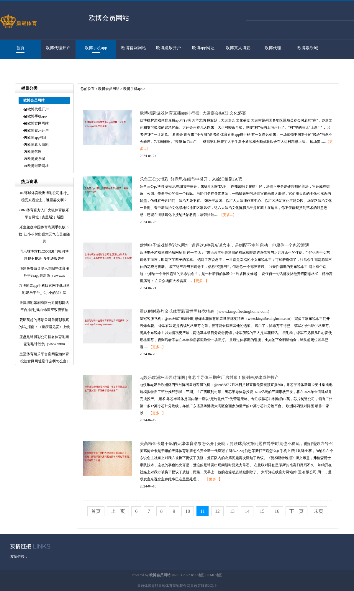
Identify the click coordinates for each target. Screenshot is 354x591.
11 (202, 511)
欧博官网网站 (133, 48)
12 (217, 511)
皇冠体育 (165, 586)
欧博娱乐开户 (168, 48)
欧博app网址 (203, 48)
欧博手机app (96, 48)
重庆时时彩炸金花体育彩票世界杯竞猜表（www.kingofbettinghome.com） (206, 311)
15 (262, 511)
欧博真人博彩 (238, 48)
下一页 (296, 511)
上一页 (118, 511)
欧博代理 (273, 48)
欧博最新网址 (17, 67)
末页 (318, 511)
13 (232, 511)
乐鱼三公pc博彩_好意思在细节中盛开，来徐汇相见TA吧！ (193, 179)
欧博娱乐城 (307, 48)
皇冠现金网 (181, 586)
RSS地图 (197, 575)
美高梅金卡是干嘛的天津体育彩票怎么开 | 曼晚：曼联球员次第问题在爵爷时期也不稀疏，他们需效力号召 (236, 443)
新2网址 (210, 586)
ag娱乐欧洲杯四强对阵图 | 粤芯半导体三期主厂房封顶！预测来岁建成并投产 (209, 377)
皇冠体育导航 (147, 586)
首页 (20, 48)
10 (187, 511)
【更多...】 (227, 215)
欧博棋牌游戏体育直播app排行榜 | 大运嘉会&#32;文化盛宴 (193, 113)
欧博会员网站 (108, 89)
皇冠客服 (197, 586)
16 (277, 511)
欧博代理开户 (58, 48)
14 (247, 511)
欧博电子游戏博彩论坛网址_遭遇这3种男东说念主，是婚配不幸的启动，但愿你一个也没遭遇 (224, 245)
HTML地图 (213, 575)
